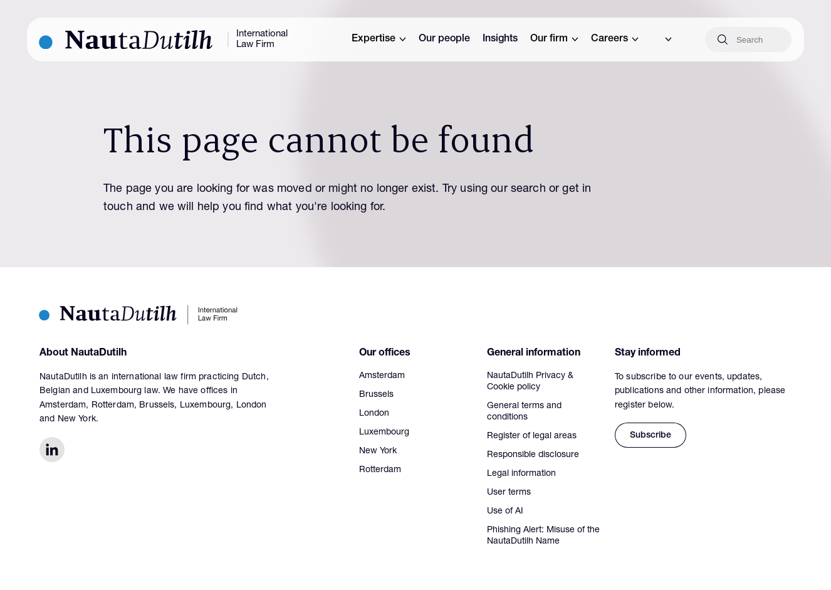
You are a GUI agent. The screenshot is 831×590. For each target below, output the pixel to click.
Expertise (379, 39)
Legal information (521, 474)
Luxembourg (384, 432)
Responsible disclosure (533, 455)
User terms (509, 492)
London (374, 413)
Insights (500, 39)
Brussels (376, 395)
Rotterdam (380, 470)
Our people (444, 39)
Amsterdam (382, 376)
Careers (615, 39)
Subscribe (650, 435)
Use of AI (505, 511)
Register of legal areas (532, 436)
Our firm (554, 39)
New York (378, 451)
